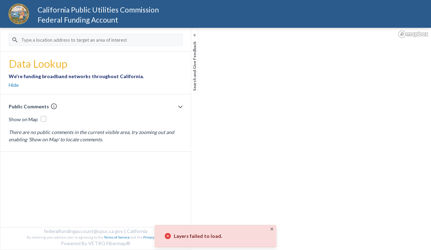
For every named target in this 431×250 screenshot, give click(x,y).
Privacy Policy (153, 237)
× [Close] (272, 229)
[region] (215, 139)
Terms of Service (117, 237)
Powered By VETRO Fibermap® (95, 243)
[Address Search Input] (95, 40)
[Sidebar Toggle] (194, 65)
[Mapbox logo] (413, 34)
